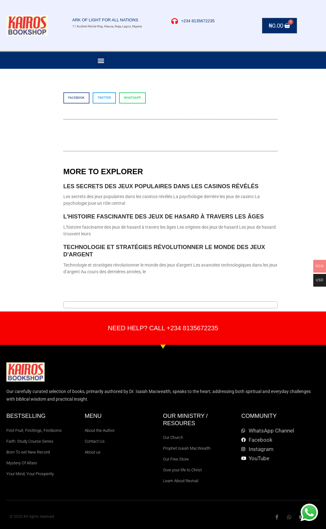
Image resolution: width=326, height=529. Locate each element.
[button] (101, 60)
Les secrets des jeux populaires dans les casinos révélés (161, 186)
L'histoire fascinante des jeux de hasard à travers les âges (163, 216)
